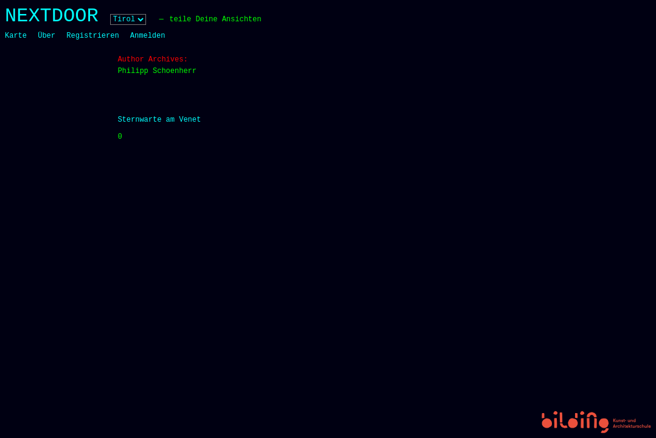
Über (46, 36)
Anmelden (148, 36)
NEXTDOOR (52, 16)
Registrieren (92, 36)
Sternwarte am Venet (159, 120)
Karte (16, 36)
